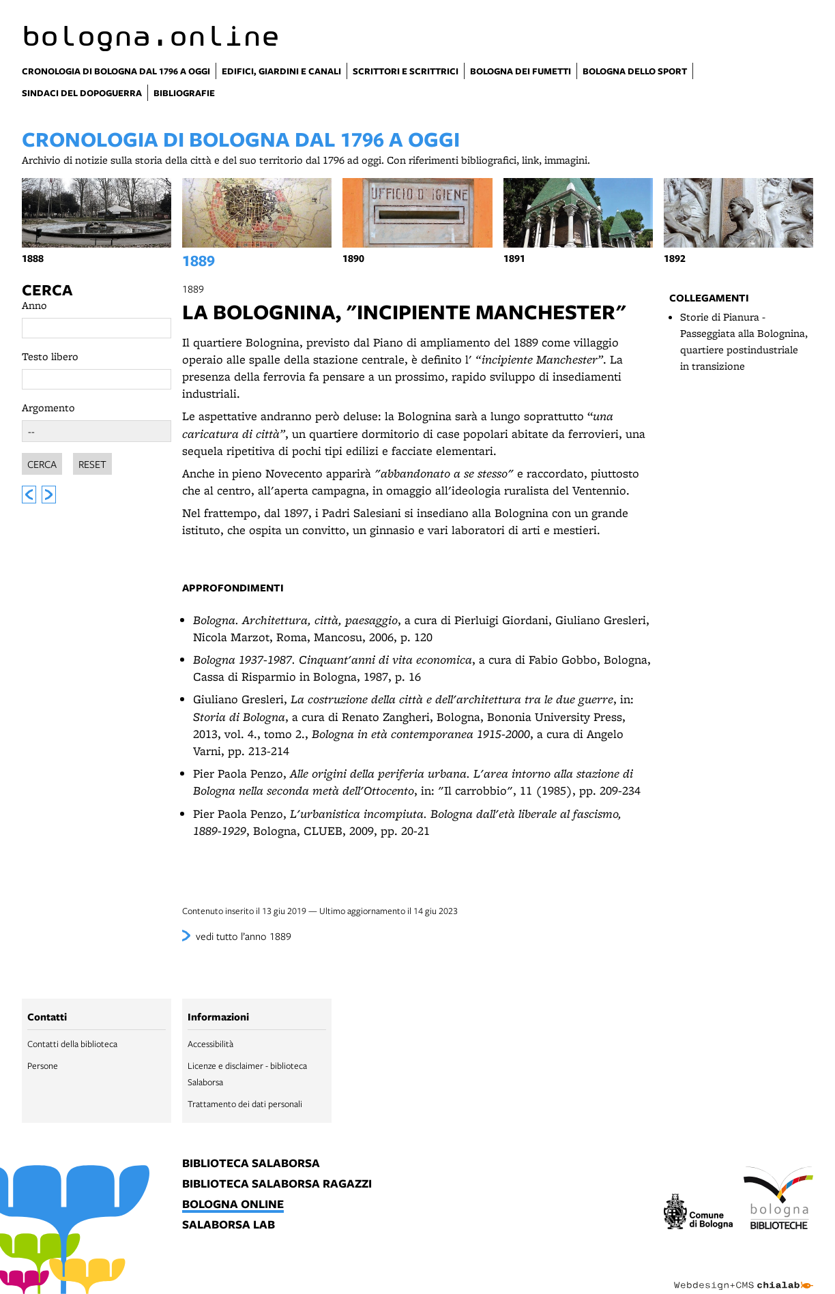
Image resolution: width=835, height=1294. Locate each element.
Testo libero (50, 356)
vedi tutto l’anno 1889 (243, 936)
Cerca (47, 290)
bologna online (233, 1204)
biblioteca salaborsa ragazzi (277, 1184)
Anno (34, 305)
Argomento (48, 407)
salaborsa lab (228, 1225)
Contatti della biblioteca (72, 1044)
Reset (92, 464)
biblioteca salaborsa (251, 1164)
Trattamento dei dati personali (245, 1104)
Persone (42, 1065)
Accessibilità (210, 1044)
